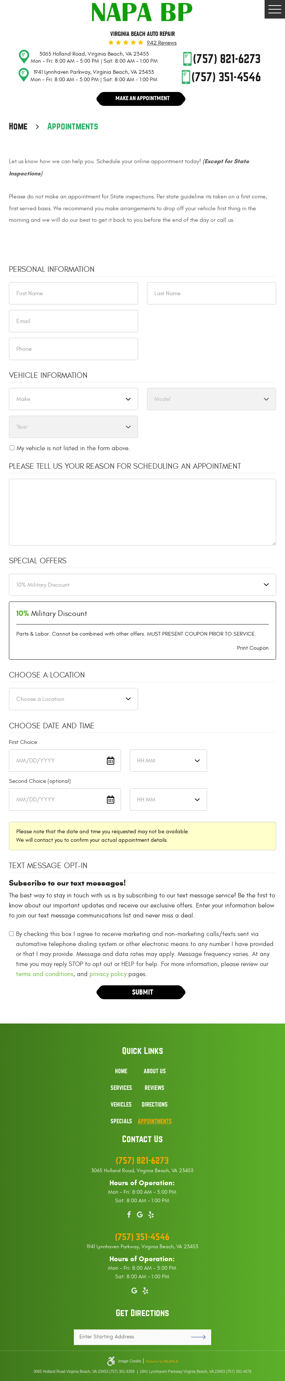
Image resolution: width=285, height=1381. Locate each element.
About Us (155, 1071)
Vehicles (121, 1105)
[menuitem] (121, 1075)
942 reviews (162, 43)
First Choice (23, 744)
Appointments (72, 128)
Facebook (128, 1213)
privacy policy (108, 975)
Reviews (154, 1088)
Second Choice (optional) (40, 783)
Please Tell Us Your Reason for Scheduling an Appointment (125, 468)
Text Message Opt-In (48, 867)
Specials (121, 1121)
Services (121, 1088)
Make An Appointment (143, 99)
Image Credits (129, 1361)
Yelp (151, 1213)
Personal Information (52, 271)
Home (18, 128)
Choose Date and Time (52, 727)
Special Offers (37, 562)
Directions (155, 1105)
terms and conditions (44, 975)
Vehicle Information (48, 377)
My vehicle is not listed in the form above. (73, 450)
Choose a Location (47, 677)
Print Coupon (253, 649)
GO (196, 1337)
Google (139, 1213)
